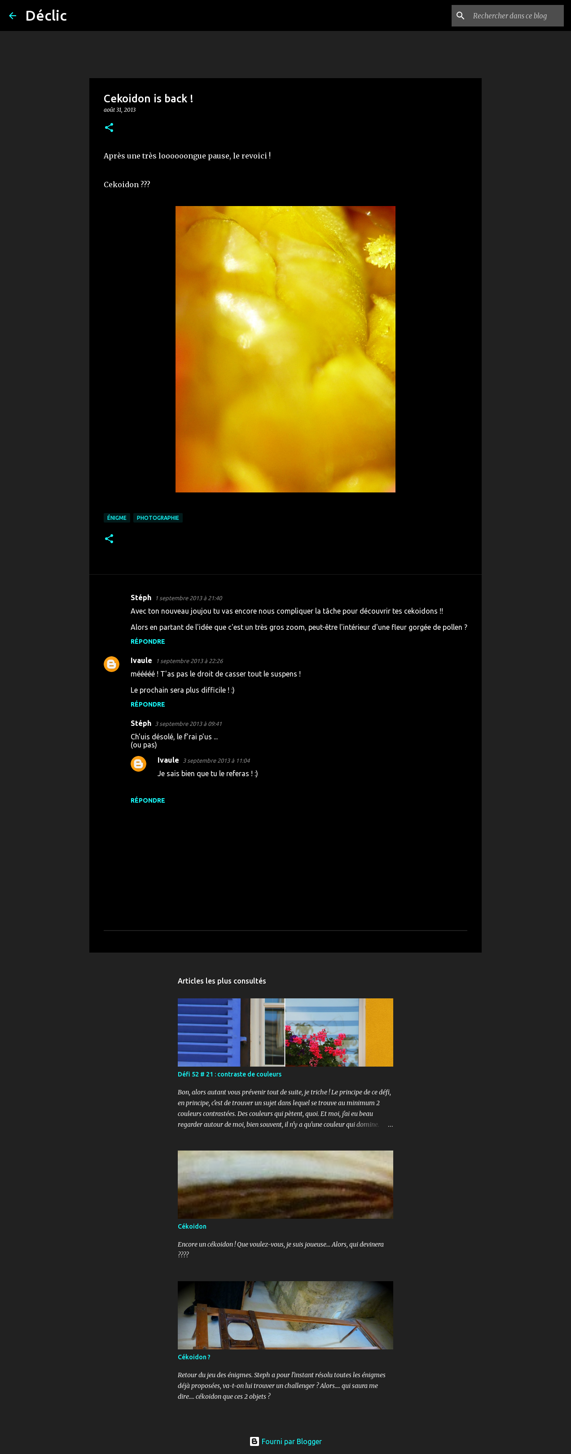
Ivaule (141, 660)
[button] (109, 128)
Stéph (141, 597)
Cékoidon (192, 1226)
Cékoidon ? (194, 1357)
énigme (117, 518)
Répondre (148, 641)
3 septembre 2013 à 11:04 (216, 760)
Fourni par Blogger (285, 1441)
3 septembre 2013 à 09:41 (188, 723)
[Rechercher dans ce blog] (517, 15)
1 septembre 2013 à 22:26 (189, 661)
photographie (158, 518)
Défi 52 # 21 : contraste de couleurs (229, 1074)
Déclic (46, 15)
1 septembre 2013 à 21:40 (188, 598)
